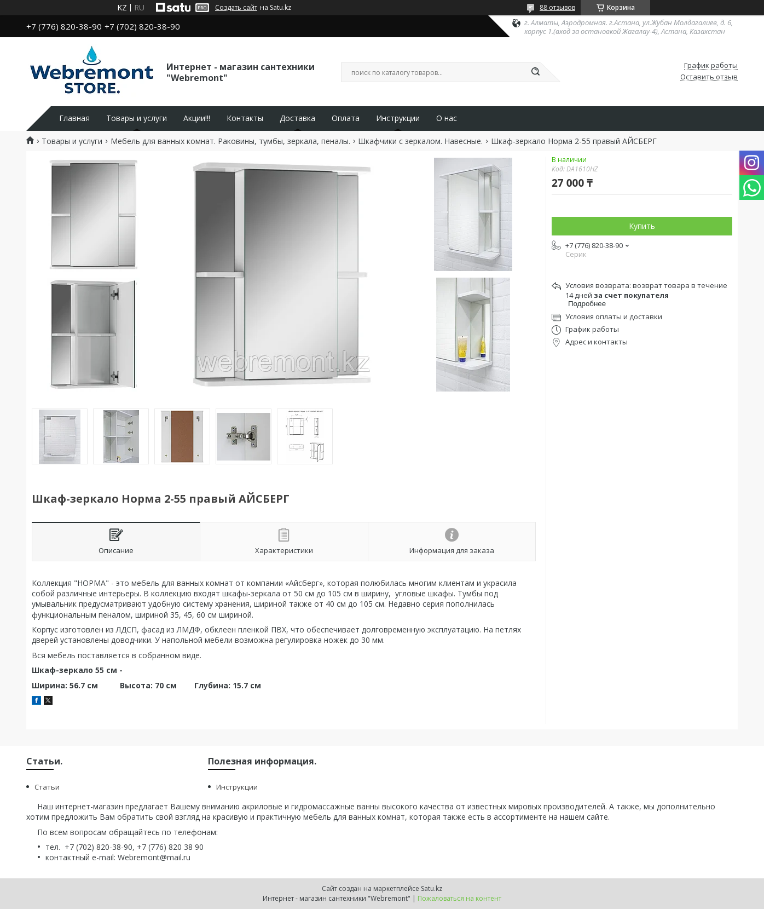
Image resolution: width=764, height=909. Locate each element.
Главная (74, 118)
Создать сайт (236, 7)
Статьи (47, 787)
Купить (642, 226)
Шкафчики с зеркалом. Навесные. (420, 141)
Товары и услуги (136, 118)
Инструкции (398, 118)
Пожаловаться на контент (459, 898)
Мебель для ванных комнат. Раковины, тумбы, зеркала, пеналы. (230, 141)
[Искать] (535, 72)
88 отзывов (557, 7)
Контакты (245, 118)
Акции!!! (196, 118)
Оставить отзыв (709, 77)
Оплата (346, 118)
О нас (446, 118)
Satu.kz (431, 888)
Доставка (297, 118)
